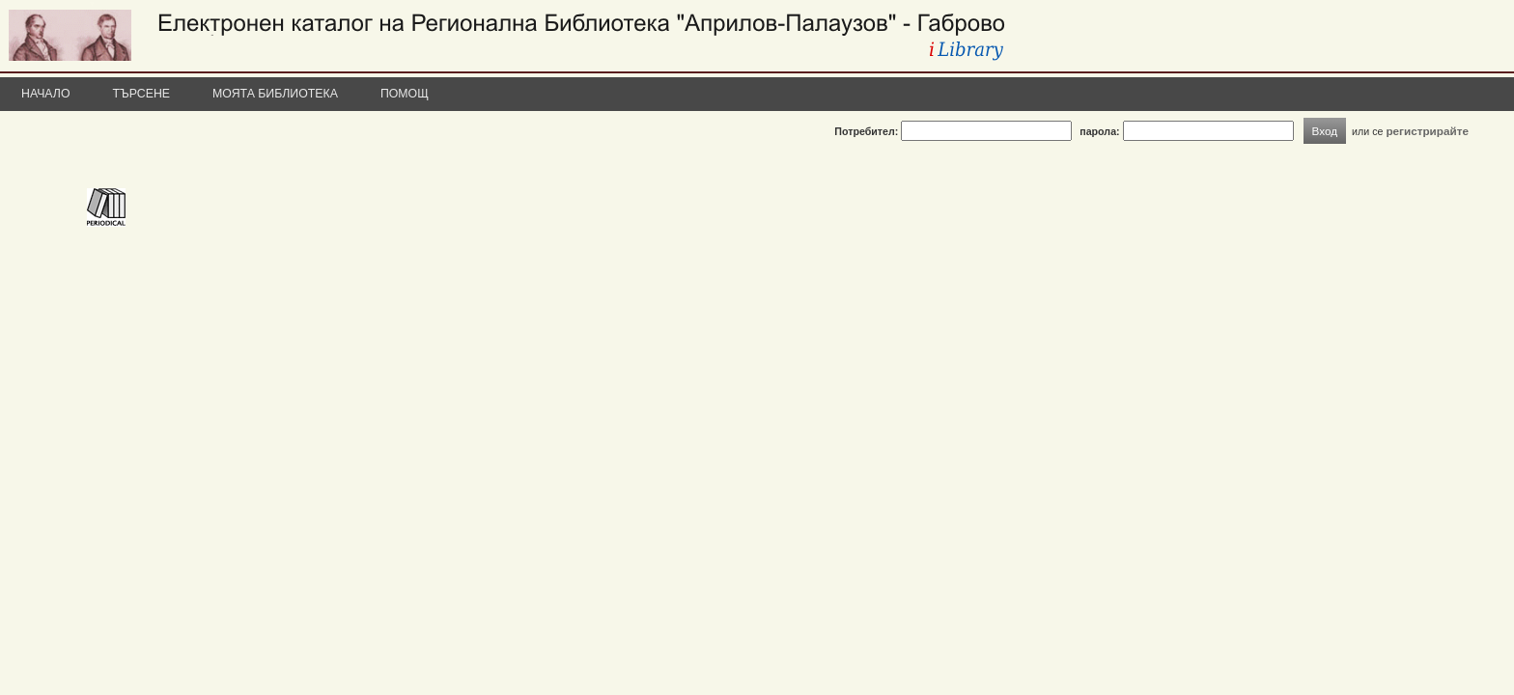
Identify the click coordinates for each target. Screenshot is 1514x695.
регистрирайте (1427, 131)
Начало (45, 93)
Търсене (142, 93)
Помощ (404, 93)
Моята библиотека (275, 93)
